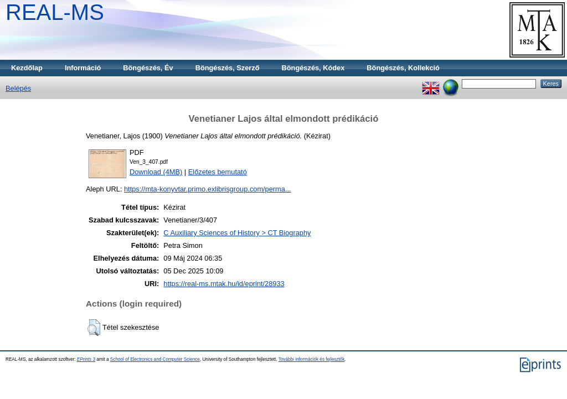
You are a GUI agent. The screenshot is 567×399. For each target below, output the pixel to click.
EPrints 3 (86, 359)
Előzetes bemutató (217, 172)
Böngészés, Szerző (227, 68)
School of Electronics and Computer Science (155, 359)
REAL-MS (55, 12)
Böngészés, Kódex (313, 68)
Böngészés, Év (148, 68)
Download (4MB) (156, 172)
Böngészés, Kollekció (403, 68)
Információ (83, 68)
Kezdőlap (27, 68)
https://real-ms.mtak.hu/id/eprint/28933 (223, 283)
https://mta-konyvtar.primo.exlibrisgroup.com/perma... (207, 189)
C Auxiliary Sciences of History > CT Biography (237, 233)
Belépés (18, 88)
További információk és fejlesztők (312, 359)
